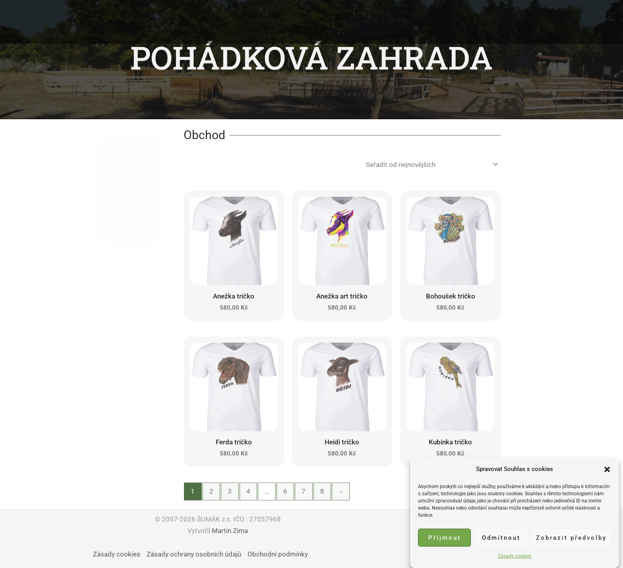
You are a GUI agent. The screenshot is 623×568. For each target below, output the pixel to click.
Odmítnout (501, 538)
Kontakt (406, 22)
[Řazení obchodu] (430, 164)
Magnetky (118, 195)
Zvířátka (282, 22)
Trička (112, 177)
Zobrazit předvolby (571, 538)
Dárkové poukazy (128, 213)
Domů (212, 22)
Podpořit (364, 22)
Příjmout (444, 538)
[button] (607, 470)
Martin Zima (230, 531)
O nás (245, 22)
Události (322, 22)
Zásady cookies (514, 557)
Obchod (445, 22)
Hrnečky (115, 232)
